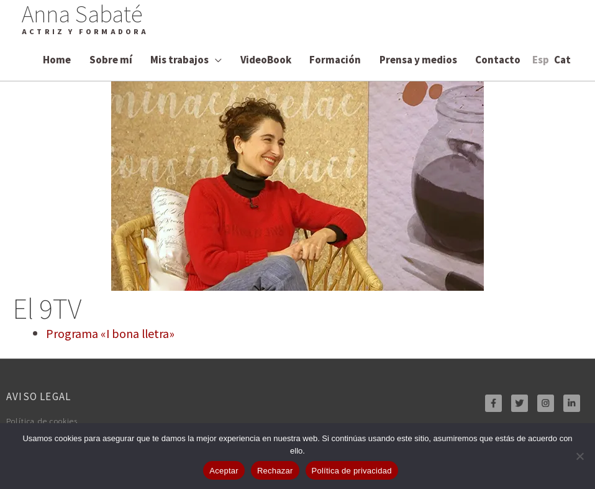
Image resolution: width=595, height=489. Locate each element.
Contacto (497, 59)
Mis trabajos (179, 59)
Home (57, 59)
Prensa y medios (418, 59)
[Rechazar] (579, 456)
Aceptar (223, 470)
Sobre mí (110, 59)
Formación (335, 59)
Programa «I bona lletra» (110, 333)
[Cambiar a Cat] (562, 59)
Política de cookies (48, 420)
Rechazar (275, 470)
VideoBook (265, 59)
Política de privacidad (352, 470)
